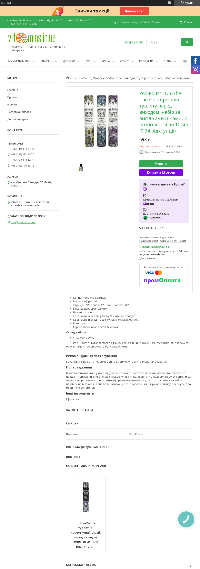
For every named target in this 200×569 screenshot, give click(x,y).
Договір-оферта (17, 119)
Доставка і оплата (19, 112)
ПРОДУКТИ (146, 61)
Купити (161, 163)
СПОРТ (124, 61)
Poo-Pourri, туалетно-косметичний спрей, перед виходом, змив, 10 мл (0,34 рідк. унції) (86, 534)
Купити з (161, 172)
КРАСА (106, 61)
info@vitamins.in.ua (23, 222)
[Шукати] (187, 42)
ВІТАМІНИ (46, 61)
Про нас (12, 97)
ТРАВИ (167, 61)
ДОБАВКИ (69, 61)
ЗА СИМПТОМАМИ (18, 61)
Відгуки (12, 104)
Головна (12, 90)
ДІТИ (88, 61)
